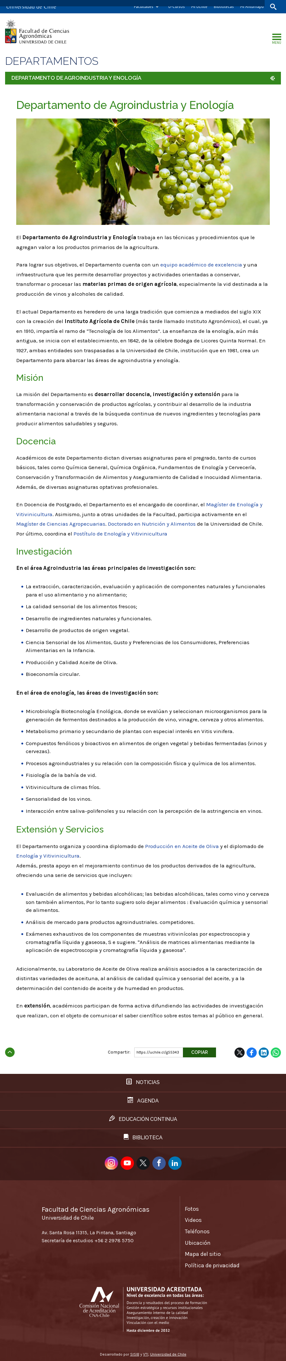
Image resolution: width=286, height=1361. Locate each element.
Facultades (143, 6)
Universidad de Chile (168, 1354)
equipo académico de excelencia (201, 264)
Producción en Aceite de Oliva (182, 846)
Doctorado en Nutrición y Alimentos (152, 524)
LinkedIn (264, 1052)
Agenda (143, 1100)
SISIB (134, 1354)
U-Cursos (176, 6)
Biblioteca (143, 1137)
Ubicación (198, 1242)
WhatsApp (276, 1052)
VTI (145, 1354)
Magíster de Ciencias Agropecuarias (60, 524)
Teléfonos (197, 1231)
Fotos (192, 1208)
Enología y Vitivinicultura (48, 855)
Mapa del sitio (203, 1253)
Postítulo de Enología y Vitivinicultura (120, 533)
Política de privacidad (212, 1265)
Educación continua (143, 1118)
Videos (193, 1219)
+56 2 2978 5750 (114, 1240)
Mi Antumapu (252, 6)
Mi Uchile (199, 6)
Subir (10, 1050)
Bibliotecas (224, 6)
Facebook (252, 1052)
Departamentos (51, 61)
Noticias (143, 1082)
